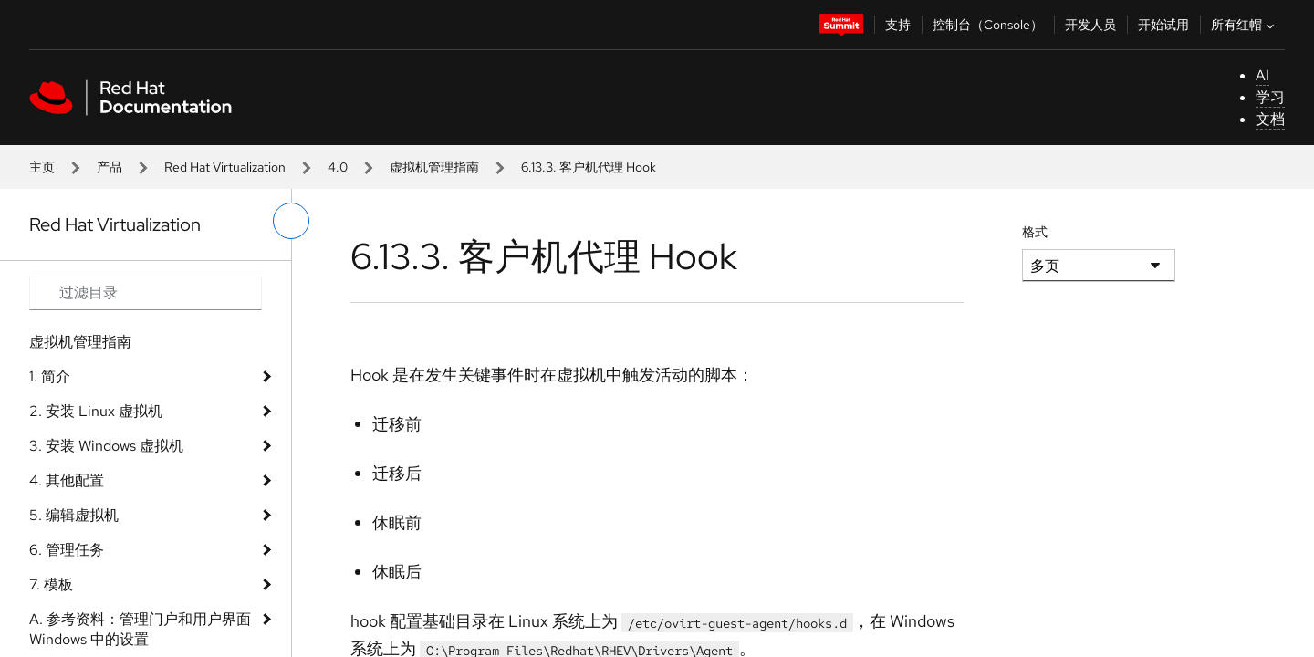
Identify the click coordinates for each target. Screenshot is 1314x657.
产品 (109, 167)
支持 (898, 24)
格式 (1035, 232)
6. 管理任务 (66, 549)
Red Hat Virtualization (225, 167)
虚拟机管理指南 (434, 167)
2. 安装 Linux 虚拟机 (95, 411)
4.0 (338, 167)
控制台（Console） (988, 24)
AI (1262, 75)
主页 (42, 167)
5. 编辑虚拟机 (74, 515)
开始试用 (1163, 24)
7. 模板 (51, 584)
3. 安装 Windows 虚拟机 (106, 445)
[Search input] (145, 293)
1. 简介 (49, 376)
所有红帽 (1244, 24)
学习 (1270, 97)
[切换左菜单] (291, 221)
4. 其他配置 (66, 480)
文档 (1270, 119)
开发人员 (1090, 24)
